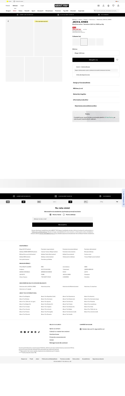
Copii (22, 5)
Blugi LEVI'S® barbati (25, 249)
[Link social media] (21, 295)
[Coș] (118, 6)
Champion (87, 274)
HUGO (64, 272)
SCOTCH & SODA (45, 269)
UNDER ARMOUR (88, 269)
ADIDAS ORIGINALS (24, 272)
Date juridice (76, 321)
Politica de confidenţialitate (39, 232)
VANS (85, 266)
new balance (66, 266)
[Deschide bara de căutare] (94, 11)
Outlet (9, 1)
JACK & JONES (67, 274)
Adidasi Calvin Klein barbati (48, 254)
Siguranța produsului (98, 321)
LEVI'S (86, 272)
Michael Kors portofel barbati (27, 254)
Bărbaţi (15, 5)
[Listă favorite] (113, 6)
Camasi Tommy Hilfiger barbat (49, 251)
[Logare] (103, 6)
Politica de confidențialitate (49, 321)
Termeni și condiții (65, 321)
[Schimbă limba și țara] (117, 1)
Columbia (86, 277)
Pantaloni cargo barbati (47, 249)
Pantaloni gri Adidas (46, 259)
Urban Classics (23, 277)
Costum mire (87, 254)
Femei (8, 5)
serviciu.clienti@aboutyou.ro (47, 233)
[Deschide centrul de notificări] (108, 5)
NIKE (42, 266)
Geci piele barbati (24, 259)
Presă (31, 321)
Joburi (37, 321)
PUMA (42, 274)
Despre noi (24, 321)
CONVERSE (66, 277)
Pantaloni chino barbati (69, 251)
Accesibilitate (86, 321)
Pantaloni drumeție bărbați (70, 249)
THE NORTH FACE (46, 277)
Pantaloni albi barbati (90, 249)
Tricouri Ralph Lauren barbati (92, 256)
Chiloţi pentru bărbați (69, 256)
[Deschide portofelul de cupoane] (98, 6)
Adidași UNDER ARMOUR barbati (28, 251)
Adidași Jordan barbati (47, 256)
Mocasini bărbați (88, 251)
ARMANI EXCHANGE (46, 272)
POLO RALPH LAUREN (25, 266)
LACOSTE (22, 274)
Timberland (66, 269)
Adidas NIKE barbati (24, 256)
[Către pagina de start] (62, 5)
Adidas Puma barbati (68, 254)
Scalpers (21, 269)
